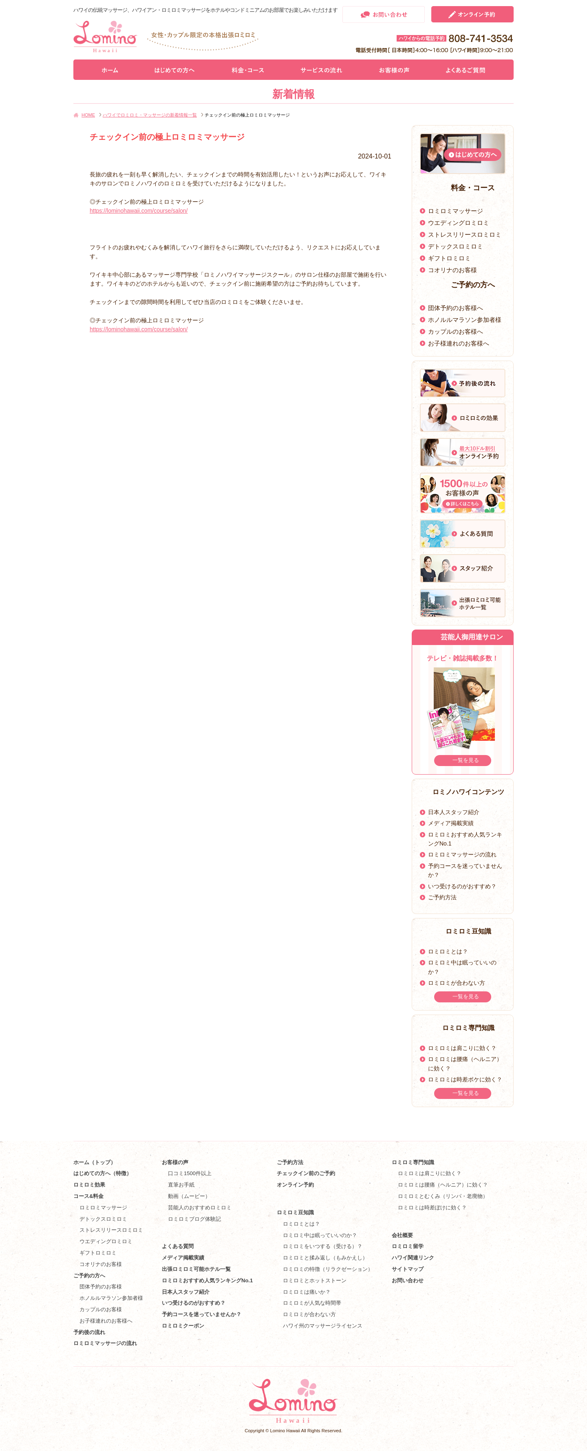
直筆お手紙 (181, 1185)
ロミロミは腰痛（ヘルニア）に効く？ (443, 1185)
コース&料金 (88, 1196)
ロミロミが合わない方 (456, 983)
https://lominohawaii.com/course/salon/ (139, 210)
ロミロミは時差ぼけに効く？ (432, 1207)
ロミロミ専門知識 (413, 1162)
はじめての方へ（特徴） (102, 1173)
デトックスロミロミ (455, 246)
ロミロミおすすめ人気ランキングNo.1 (210, 1280)
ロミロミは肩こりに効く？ (462, 1048)
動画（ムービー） (189, 1196)
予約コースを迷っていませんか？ (201, 1314)
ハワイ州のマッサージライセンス (322, 1326)
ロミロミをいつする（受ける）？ (322, 1246)
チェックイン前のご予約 (306, 1173)
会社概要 (402, 1235)
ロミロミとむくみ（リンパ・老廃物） (443, 1196)
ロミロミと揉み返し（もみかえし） (325, 1258)
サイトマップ (408, 1269)
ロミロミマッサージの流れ (462, 854)
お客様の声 (175, 1162)
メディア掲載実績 (451, 823)
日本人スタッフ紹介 (453, 812)
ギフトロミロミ (449, 258)
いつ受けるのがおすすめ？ (462, 886)
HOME (88, 114)
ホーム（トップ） (94, 1162)
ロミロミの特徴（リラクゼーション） (328, 1269)
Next (504, 712)
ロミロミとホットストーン (314, 1280)
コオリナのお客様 (452, 269)
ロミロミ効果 (89, 1185)
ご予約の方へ (89, 1276)
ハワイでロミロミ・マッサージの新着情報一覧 (150, 114)
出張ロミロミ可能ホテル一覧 (196, 1269)
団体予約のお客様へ (455, 307)
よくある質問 (178, 1246)
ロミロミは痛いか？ (307, 1292)
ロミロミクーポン (183, 1326)
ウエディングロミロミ (458, 222)
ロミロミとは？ (448, 951)
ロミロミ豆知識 (295, 1212)
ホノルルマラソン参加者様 (464, 319)
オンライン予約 (295, 1185)
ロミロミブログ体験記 (194, 1219)
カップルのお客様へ (455, 331)
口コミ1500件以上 (190, 1173)
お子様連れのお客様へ (458, 343)
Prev (421, 712)
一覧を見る (465, 760)
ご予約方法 (442, 897)
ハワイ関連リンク (413, 1258)
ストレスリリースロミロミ (464, 234)
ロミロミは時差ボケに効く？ (465, 1079)
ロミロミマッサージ (455, 210)
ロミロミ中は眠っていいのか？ (320, 1235)
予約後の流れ (89, 1332)
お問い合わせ (408, 1280)
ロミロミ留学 (408, 1246)
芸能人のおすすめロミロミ (200, 1207)
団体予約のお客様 (100, 1287)
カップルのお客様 (100, 1309)
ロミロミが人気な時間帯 (312, 1303)
